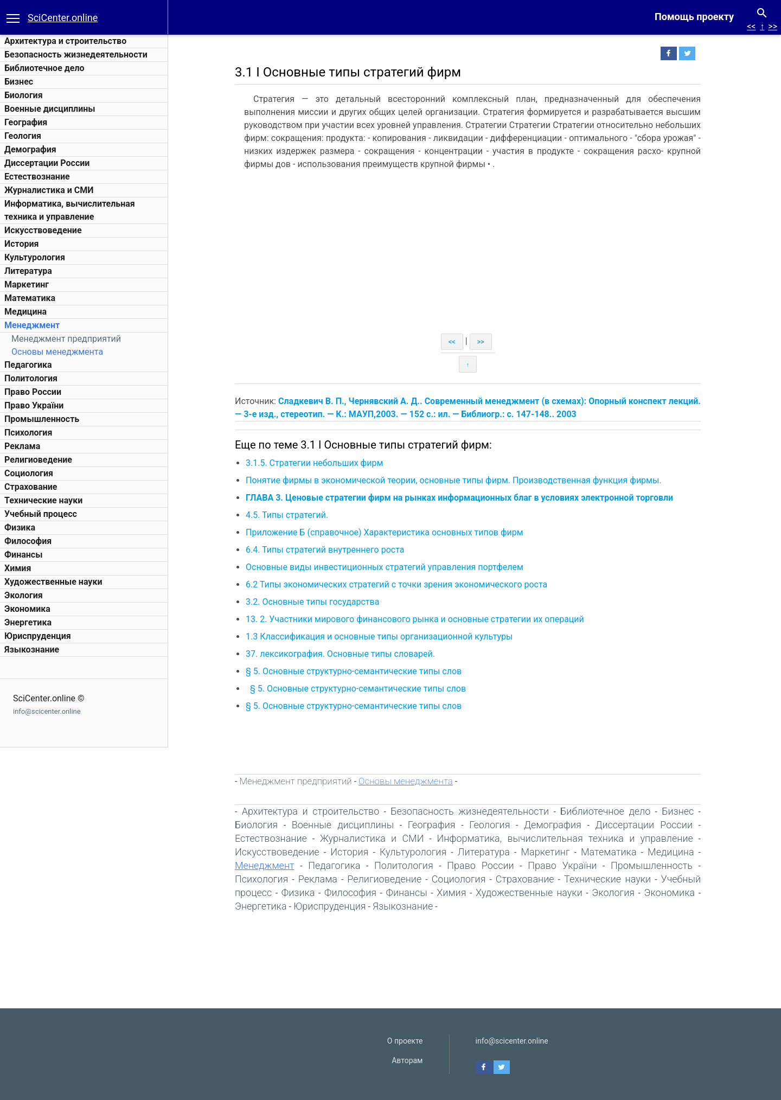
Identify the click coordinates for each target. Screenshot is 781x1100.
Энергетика (28, 622)
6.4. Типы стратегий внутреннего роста (325, 550)
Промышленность (41, 419)
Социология (28, 473)
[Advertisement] (468, 252)
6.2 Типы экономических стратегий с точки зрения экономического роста (396, 584)
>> (772, 26)
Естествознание (37, 176)
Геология (22, 136)
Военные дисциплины (49, 109)
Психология (28, 432)
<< (751, 26)
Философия (28, 541)
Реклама (22, 446)
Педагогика (28, 365)
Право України (33, 405)
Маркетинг (26, 284)
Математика (29, 298)
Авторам (407, 1060)
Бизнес (18, 81)
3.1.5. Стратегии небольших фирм (314, 463)
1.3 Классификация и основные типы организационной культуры (379, 636)
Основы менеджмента (57, 352)
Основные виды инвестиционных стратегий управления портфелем (384, 567)
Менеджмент (32, 325)
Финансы (23, 554)
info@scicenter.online (47, 711)
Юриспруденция (37, 636)
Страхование (30, 487)
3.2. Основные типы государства (312, 602)
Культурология (34, 257)
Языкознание (31, 649)
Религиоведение (38, 460)
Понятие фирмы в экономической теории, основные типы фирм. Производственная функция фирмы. (454, 480)
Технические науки (43, 500)
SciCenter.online (63, 17)
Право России (32, 392)
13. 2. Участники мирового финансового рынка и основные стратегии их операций (415, 619)
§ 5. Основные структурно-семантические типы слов (354, 671)
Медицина (25, 311)
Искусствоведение (43, 230)
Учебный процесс (40, 514)
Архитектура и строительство (65, 41)
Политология (30, 378)
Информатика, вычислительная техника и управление (565, 838)
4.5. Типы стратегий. (287, 515)
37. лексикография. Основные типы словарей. (340, 654)
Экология (23, 595)
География (25, 122)
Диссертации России (46, 163)
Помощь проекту (694, 16)
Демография (30, 149)
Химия (17, 568)
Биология (23, 95)
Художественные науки (53, 582)
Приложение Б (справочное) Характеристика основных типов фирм (384, 532)
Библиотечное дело (44, 68)
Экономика (27, 609)
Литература (28, 271)
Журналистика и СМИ (48, 190)
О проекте (405, 1041)
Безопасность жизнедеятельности (76, 54)
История (21, 244)
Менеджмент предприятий (66, 339)
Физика (19, 527)
